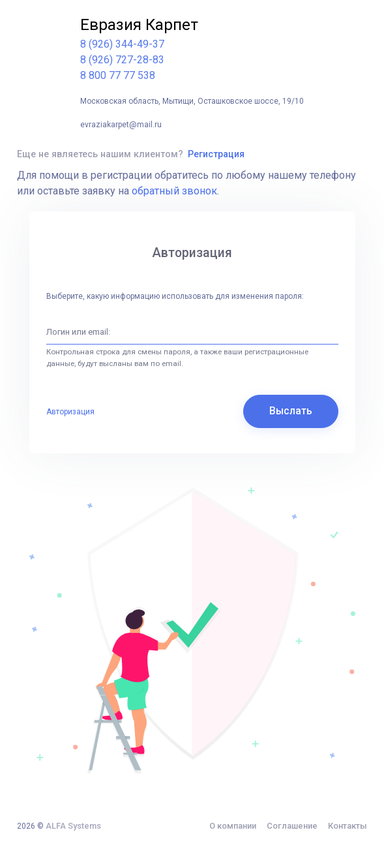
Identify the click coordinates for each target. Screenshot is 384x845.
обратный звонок (174, 191)
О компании (232, 826)
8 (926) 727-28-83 (122, 60)
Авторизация (70, 411)
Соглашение (292, 826)
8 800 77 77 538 (117, 75)
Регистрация (216, 154)
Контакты (347, 826)
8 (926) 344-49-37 (122, 44)
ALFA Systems (73, 826)
